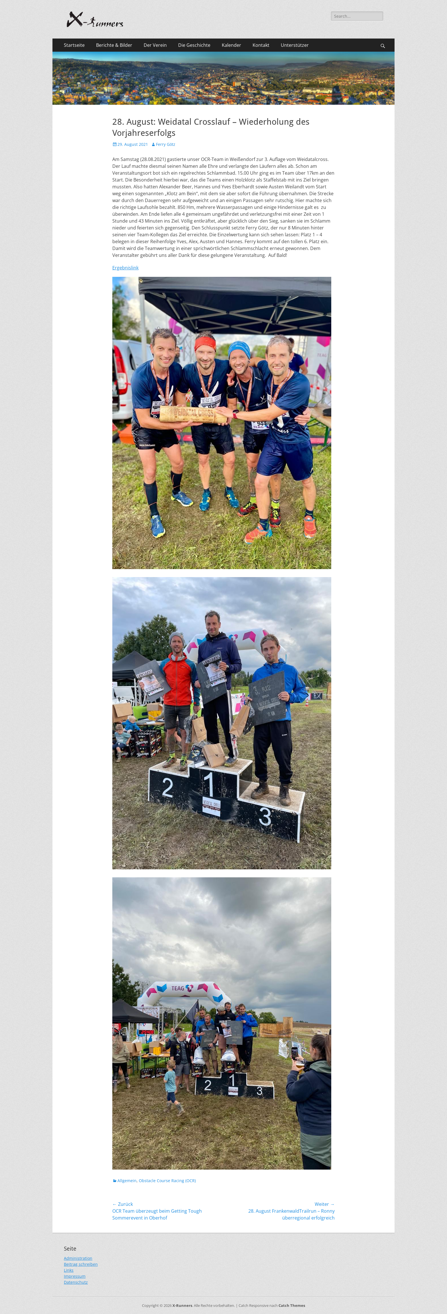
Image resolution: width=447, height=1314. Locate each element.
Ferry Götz (165, 144)
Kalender (231, 45)
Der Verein (155, 45)
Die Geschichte (194, 45)
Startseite (74, 45)
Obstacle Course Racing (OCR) (167, 1180)
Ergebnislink (125, 268)
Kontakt (261, 45)
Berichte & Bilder (114, 45)
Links (69, 1270)
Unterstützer (295, 45)
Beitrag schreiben (81, 1264)
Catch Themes (292, 1305)
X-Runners (182, 1305)
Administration (78, 1258)
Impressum (75, 1276)
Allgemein (127, 1180)
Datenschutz (76, 1282)
